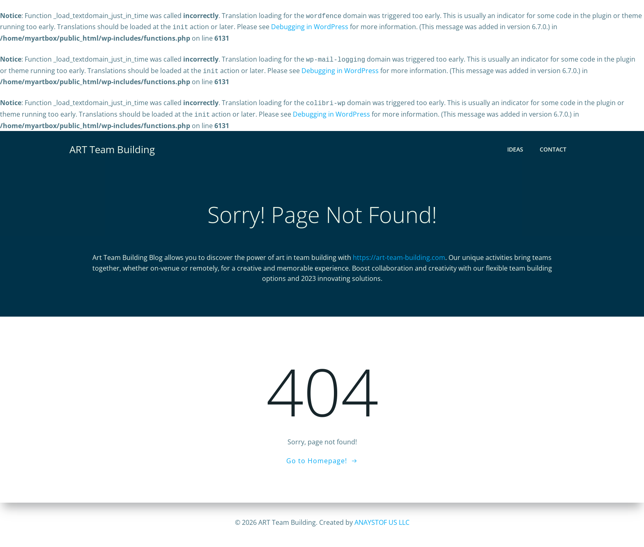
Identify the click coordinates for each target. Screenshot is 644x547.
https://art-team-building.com (399, 253)
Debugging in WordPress (309, 25)
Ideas (516, 145)
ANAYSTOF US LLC (381, 522)
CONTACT (553, 145)
